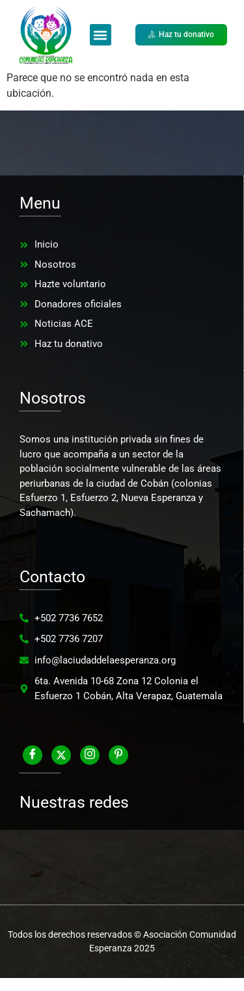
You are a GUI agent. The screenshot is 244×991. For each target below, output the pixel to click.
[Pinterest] (118, 755)
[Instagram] (90, 755)
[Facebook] (32, 755)
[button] (100, 34)
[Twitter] (61, 755)
